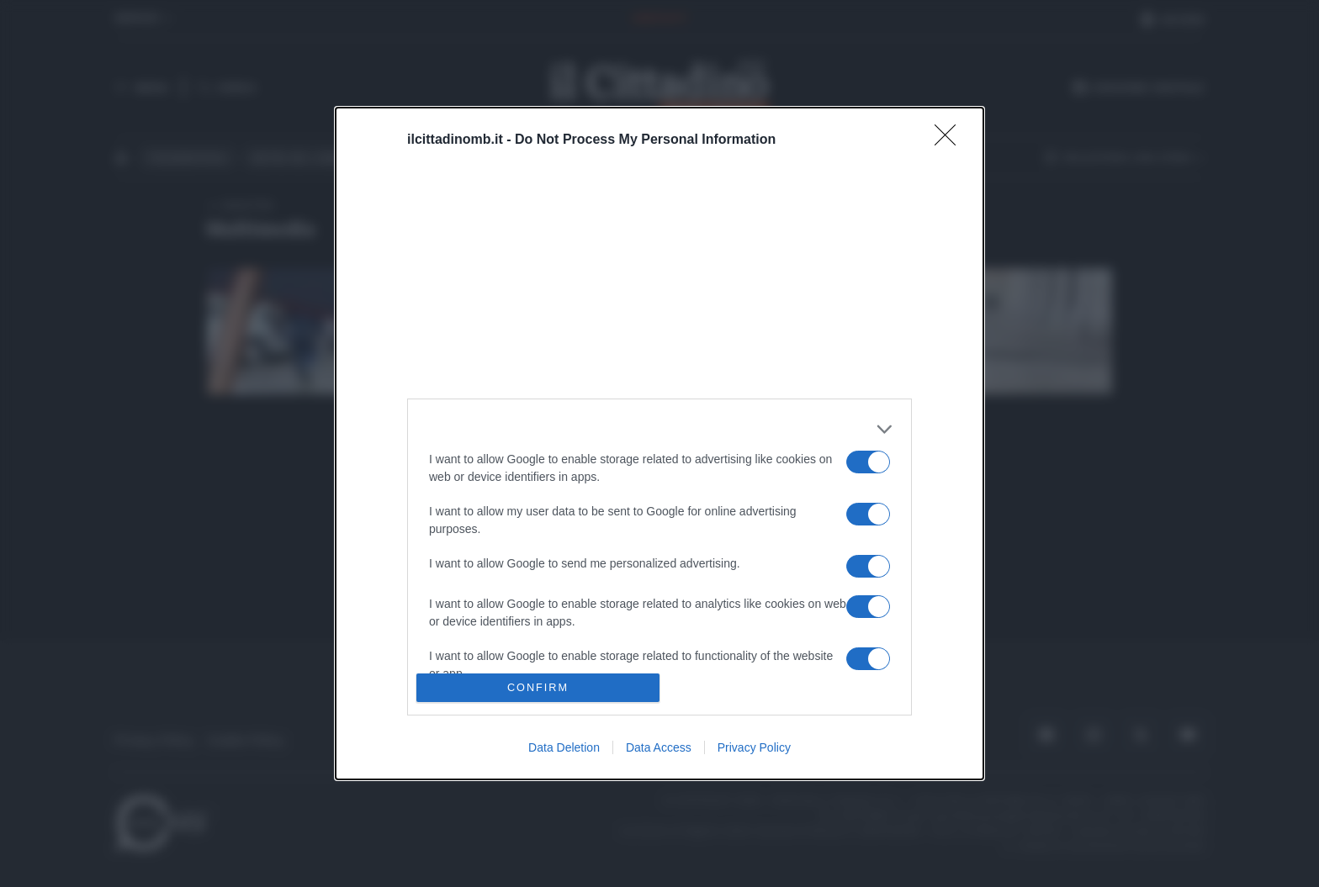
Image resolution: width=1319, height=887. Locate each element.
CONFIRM (537, 688)
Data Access (658, 747)
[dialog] (659, 444)
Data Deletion (564, 747)
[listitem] (659, 429)
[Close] (951, 140)
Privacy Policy (754, 747)
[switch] (868, 462)
